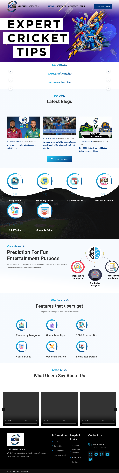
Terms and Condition (76, 451)
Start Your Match (103, 6)
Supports (75, 445)
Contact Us (58, 446)
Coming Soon (59, 450)
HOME (51, 6)
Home (56, 441)
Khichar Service (14, 141)
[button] (3, 409)
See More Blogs (59, 159)
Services (75, 462)
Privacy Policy (77, 457)
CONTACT (73, 6)
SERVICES (61, 6)
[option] (19, 409)
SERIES (83, 6)
